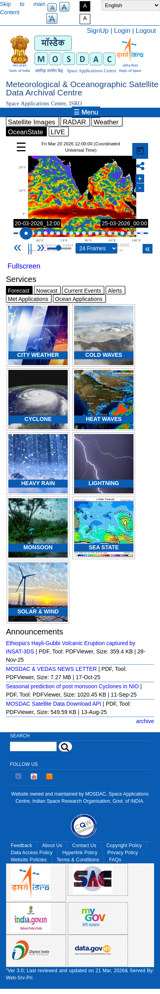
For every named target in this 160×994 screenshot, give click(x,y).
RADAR (74, 122)
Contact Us (84, 845)
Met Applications (28, 299)
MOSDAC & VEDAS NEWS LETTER (51, 669)
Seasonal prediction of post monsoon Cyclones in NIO (72, 686)
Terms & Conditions (78, 860)
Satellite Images (31, 122)
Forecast (18, 291)
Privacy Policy (122, 852)
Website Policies (29, 860)
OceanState (25, 132)
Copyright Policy (124, 845)
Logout (146, 30)
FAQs (115, 860)
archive (145, 721)
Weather (105, 122)
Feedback (21, 845)
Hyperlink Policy (80, 852)
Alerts (115, 291)
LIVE (58, 132)
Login (122, 30)
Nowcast (46, 291)
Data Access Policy (32, 852)
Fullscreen (24, 266)
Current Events (82, 291)
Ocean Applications (79, 299)
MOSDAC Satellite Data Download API (53, 704)
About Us (52, 845)
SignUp (98, 30)
